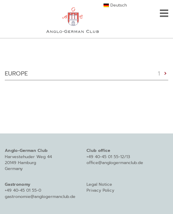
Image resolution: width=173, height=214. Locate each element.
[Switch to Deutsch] (115, 5)
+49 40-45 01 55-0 (23, 190)
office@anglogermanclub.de (114, 163)
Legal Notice (99, 184)
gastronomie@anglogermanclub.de (40, 196)
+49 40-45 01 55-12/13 (108, 157)
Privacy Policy (100, 190)
